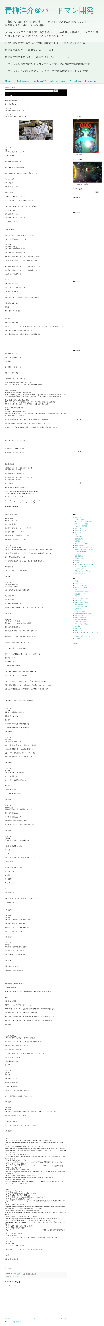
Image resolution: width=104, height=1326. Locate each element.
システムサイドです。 (81, 622)
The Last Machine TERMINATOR (84, 564)
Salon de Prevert (57, 81)
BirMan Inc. (90, 81)
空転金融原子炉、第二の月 (82, 592)
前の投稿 (63, 1319)
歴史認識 (77, 560)
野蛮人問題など (79, 556)
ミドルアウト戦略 (80, 519)
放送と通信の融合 (80, 545)
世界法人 (77, 596)
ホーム (36, 1319)
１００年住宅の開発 (80, 551)
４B (76, 534)
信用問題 (77, 541)
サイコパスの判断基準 (81, 526)
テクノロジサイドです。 (81, 624)
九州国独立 (78, 609)
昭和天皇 (77, 581)
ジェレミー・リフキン (81, 566)
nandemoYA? (39, 81)
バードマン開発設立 (80, 617)
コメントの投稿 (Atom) (14, 1322)
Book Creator (22, 81)
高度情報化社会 (79, 615)
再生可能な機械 (79, 539)
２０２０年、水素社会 (81, 585)
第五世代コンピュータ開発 (82, 571)
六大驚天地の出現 (80, 611)
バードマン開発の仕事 (81, 607)
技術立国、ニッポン (80, 594)
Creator (8, 81)
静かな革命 (78, 517)
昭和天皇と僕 (78, 583)
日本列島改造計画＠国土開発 (83, 613)
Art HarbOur (75, 81)
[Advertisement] (35, 1302)
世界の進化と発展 (80, 558)
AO (10, 1276)
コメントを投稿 (11, 1286)
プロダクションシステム (81, 587)
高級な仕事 (78, 528)
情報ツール (78, 628)
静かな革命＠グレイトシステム (83, 547)
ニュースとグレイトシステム (83, 598)
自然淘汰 (77, 626)
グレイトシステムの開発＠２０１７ (85, 521)
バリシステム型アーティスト (83, 636)
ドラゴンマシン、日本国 (81, 524)
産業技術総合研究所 (80, 573)
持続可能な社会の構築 (81, 619)
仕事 (76, 589)
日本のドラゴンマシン (81, 530)
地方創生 (77, 562)
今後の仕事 (78, 600)
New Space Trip (79, 554)
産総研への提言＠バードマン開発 (84, 549)
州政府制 (77, 638)
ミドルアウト (78, 536)
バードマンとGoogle (80, 569)
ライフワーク (78, 630)
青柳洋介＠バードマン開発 (49, 10)
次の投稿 (7, 1319)
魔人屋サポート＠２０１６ (82, 543)
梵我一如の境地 (79, 604)
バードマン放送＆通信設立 (82, 602)
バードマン (15, 1276)
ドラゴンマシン (79, 532)
